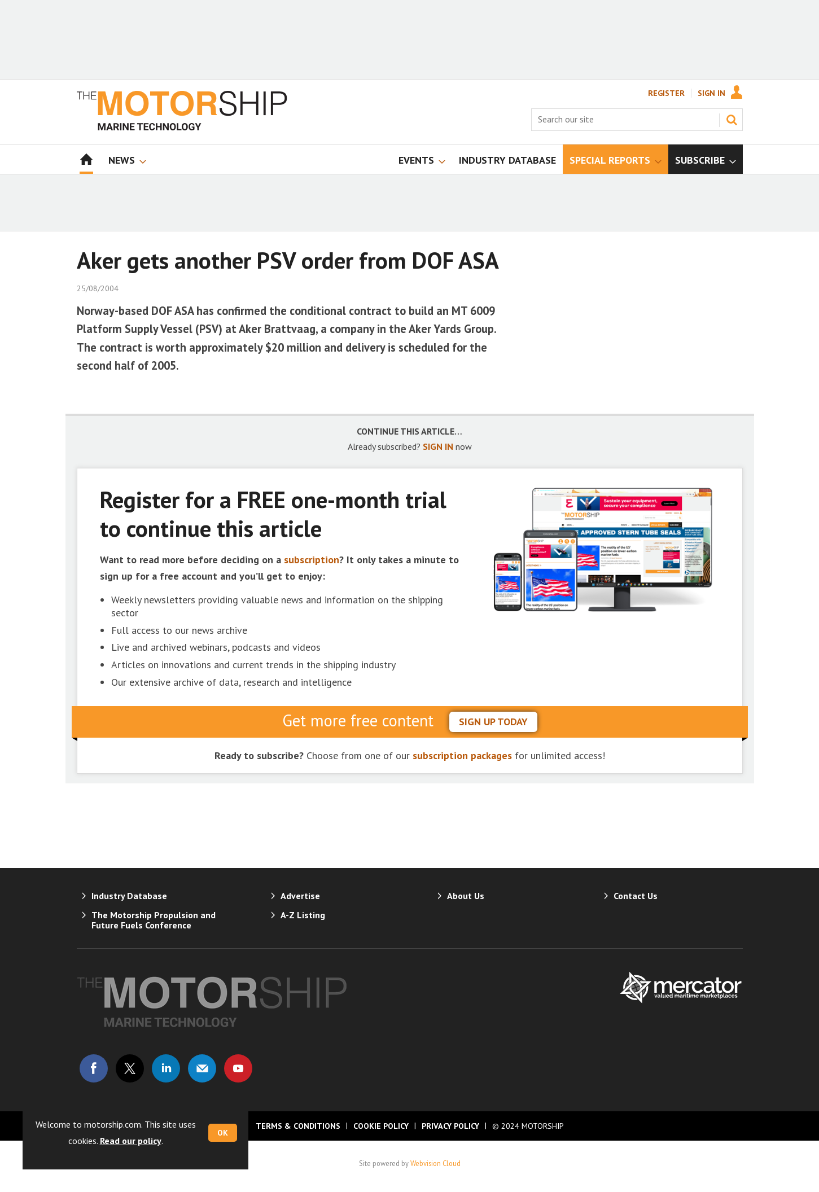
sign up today (493, 721)
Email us (202, 1068)
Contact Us (636, 895)
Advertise (300, 895)
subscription (311, 559)
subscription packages (462, 755)
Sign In (711, 93)
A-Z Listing (303, 915)
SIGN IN (438, 446)
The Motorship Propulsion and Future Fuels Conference (153, 920)
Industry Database (129, 895)
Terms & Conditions (298, 1126)
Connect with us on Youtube (238, 1068)
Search (731, 120)
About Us (465, 895)
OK (222, 1133)
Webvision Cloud (435, 1163)
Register (666, 93)
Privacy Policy (450, 1126)
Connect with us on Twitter (129, 1068)
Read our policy (130, 1140)
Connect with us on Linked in (166, 1068)
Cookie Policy (381, 1126)
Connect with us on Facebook (93, 1068)
